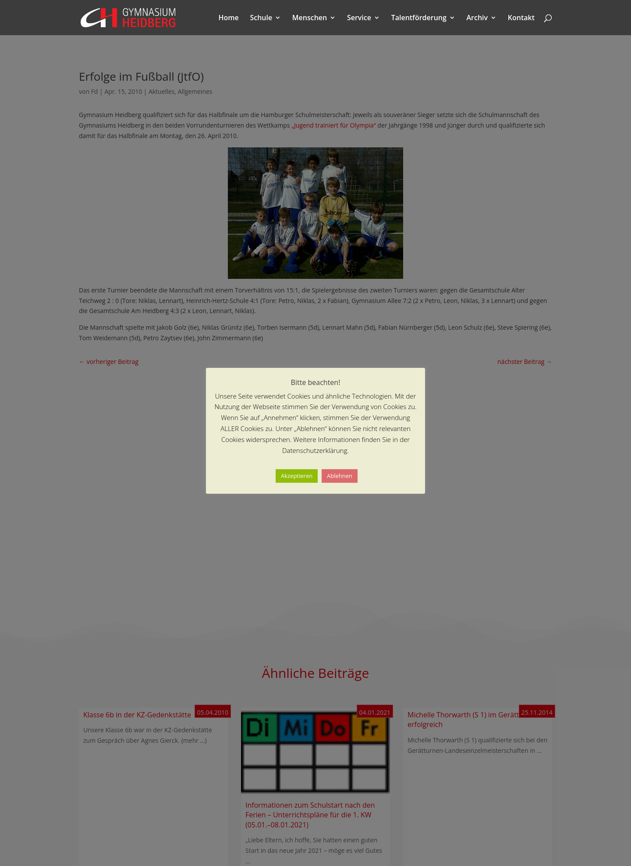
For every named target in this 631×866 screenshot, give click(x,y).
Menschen (309, 18)
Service (359, 18)
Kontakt (521, 18)
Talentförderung (419, 18)
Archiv (477, 18)
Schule (261, 18)
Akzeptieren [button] (296, 476)
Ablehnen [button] (339, 476)
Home (229, 18)
